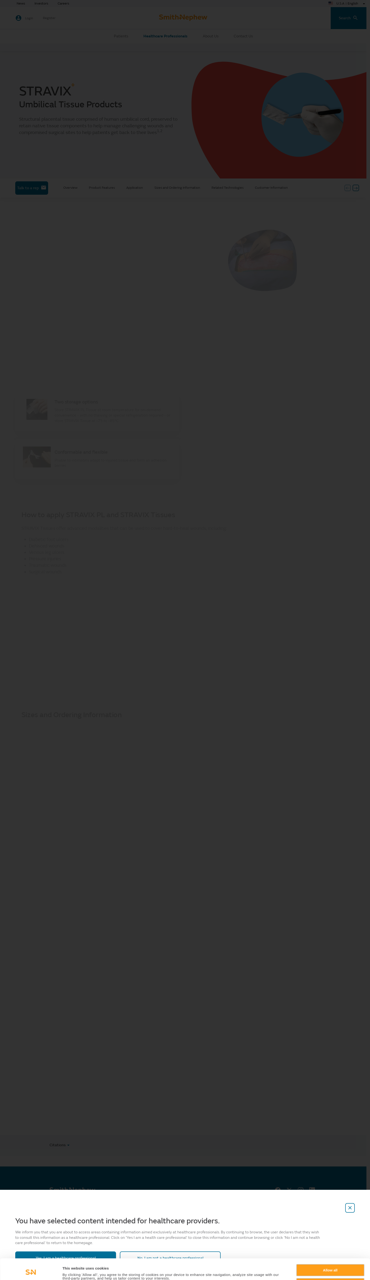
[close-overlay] (350, 1208)
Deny (330, 1264)
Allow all (330, 1251)
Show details (73, 1271)
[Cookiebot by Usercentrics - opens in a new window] (31, 1270)
